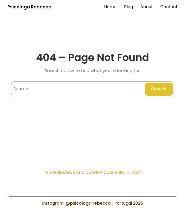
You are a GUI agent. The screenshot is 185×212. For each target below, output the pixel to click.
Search (158, 89)
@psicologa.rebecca (88, 203)
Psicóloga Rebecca (29, 7)
